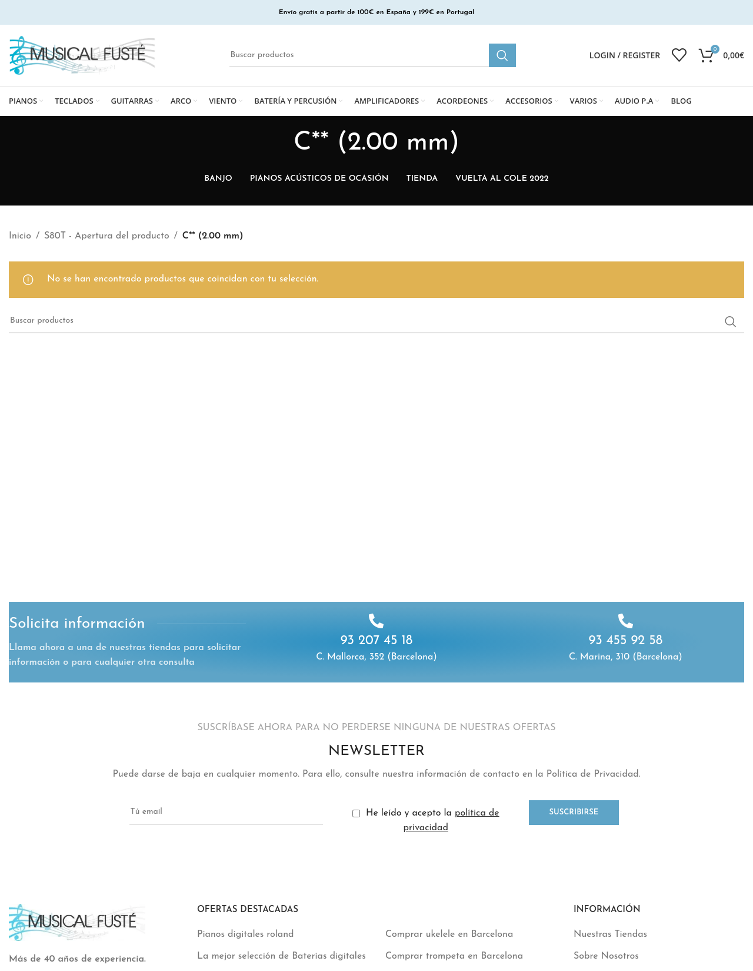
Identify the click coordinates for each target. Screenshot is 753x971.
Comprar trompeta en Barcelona (454, 956)
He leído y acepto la (425, 820)
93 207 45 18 (377, 641)
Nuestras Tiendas (610, 934)
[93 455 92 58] (625, 621)
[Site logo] (82, 54)
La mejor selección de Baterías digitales (281, 956)
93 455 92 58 (625, 641)
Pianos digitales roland (245, 934)
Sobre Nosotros (606, 956)
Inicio (20, 236)
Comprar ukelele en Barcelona (449, 934)
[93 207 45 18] (376, 621)
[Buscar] (373, 55)
